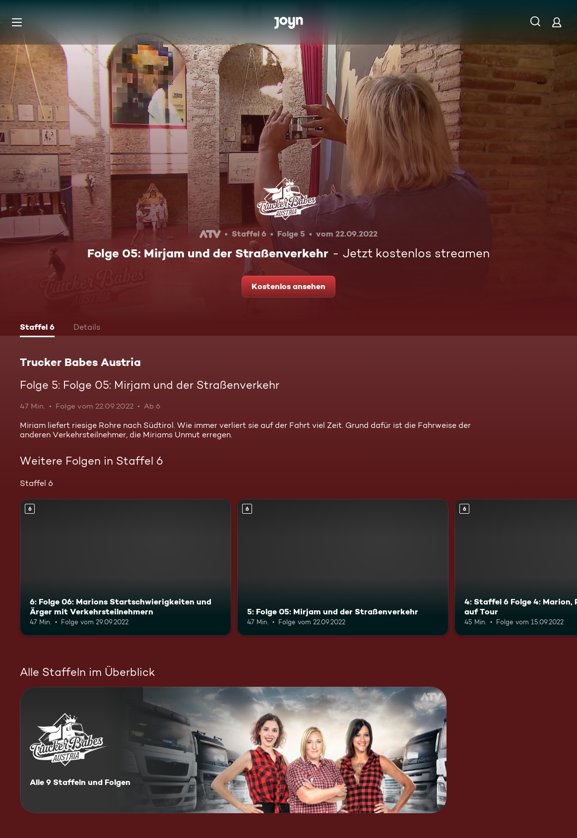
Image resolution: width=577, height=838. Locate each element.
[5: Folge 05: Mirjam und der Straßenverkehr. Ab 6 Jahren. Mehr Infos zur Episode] (343, 567)
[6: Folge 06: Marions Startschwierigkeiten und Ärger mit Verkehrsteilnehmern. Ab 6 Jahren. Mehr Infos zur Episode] (125, 567)
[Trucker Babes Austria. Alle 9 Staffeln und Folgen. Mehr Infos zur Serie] (233, 750)
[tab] (37, 328)
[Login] (557, 22)
